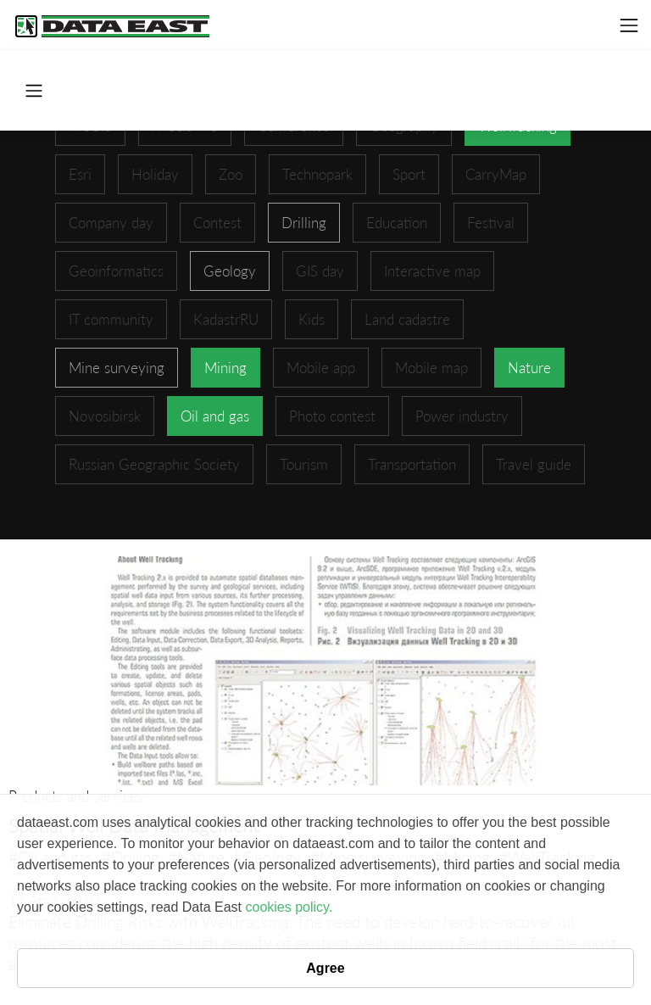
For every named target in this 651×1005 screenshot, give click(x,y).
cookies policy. (288, 907)
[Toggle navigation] (629, 25)
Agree (325, 968)
